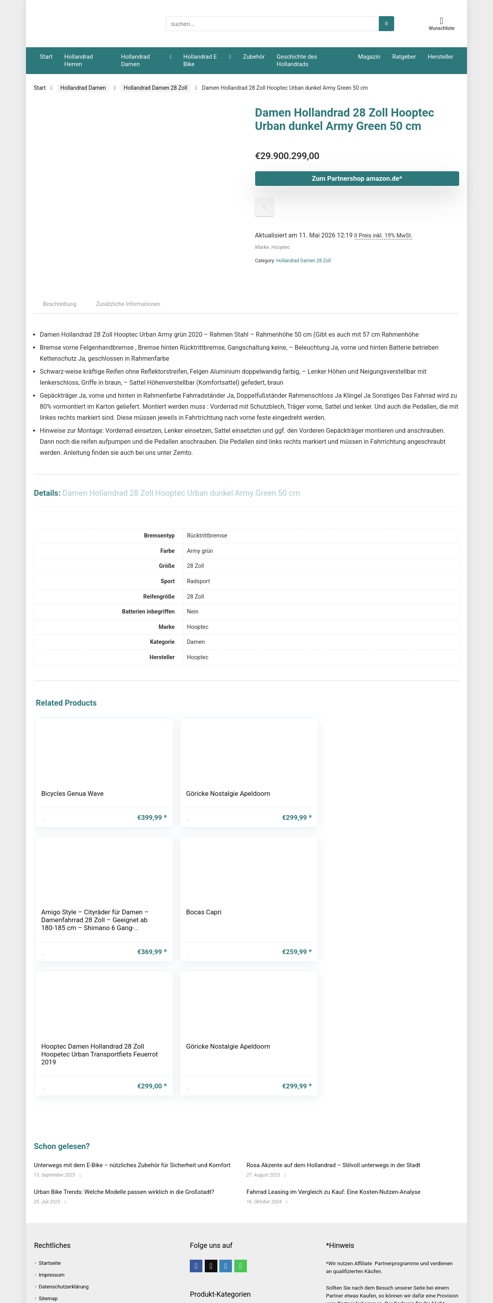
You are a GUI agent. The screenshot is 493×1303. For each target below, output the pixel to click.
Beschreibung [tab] (59, 309)
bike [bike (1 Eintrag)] (112, 1238)
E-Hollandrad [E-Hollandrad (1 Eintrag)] (54, 1251)
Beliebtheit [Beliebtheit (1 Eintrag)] (85, 1238)
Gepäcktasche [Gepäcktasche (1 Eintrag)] (136, 1276)
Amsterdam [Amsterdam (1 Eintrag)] (76, 1226)
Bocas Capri (273, 799)
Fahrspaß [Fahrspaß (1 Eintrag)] (97, 1276)
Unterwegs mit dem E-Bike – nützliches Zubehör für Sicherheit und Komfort (132, 1041)
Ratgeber (404, 56)
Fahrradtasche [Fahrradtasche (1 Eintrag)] (104, 1263)
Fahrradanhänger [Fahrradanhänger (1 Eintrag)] (128, 1251)
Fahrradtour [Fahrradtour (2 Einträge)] (146, 1263)
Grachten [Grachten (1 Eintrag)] (86, 1289)
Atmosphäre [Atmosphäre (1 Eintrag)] (115, 1226)
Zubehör (254, 56)
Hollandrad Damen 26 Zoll (217, 1198)
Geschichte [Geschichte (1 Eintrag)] (52, 1289)
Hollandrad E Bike (200, 60)
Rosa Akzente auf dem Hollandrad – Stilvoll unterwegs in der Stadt (333, 1041)
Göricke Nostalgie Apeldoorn (127, 807)
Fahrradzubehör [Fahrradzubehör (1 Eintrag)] (57, 1276)
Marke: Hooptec (272, 247)
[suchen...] (386, 23)
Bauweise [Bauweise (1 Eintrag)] (50, 1238)
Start (46, 56)
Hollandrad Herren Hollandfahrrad (231, 1246)
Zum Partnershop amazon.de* (330, 178)
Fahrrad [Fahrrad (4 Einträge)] (88, 1251)
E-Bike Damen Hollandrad (216, 1227)
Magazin (369, 56)
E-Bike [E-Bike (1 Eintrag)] (134, 1238)
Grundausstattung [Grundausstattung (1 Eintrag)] (129, 1289)
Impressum (51, 1152)
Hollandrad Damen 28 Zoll (155, 88)
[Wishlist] (441, 20)
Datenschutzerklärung (64, 1163)
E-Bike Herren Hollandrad (216, 1235)
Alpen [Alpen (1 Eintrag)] (45, 1226)
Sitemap (48, 1175)
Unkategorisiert (208, 1257)
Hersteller (440, 56)
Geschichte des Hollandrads (297, 60)
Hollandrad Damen (135, 60)
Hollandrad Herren (78, 60)
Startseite (50, 1140)
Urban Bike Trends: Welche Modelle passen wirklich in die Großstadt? (124, 1068)
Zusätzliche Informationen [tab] (128, 309)
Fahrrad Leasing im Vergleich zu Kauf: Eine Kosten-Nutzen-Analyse (333, 1068)
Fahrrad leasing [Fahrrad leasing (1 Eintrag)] (58, 1263)
